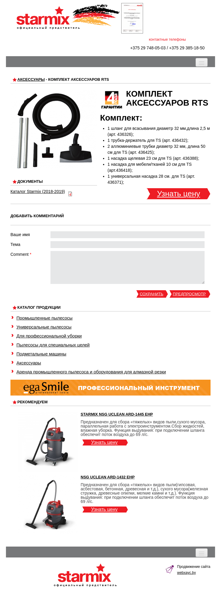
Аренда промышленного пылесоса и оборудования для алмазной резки (91, 371)
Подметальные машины (41, 353)
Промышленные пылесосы (44, 317)
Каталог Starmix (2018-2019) (37, 191)
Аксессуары (31, 79)
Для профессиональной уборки (49, 335)
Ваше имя (20, 234)
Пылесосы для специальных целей (53, 344)
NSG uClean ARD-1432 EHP (108, 477)
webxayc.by (186, 573)
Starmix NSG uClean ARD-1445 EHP (117, 414)
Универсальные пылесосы (43, 326)
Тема (15, 244)
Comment (20, 254)
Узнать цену (178, 193)
